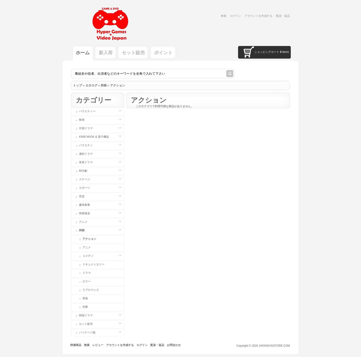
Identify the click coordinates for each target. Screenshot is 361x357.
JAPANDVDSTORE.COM (274, 345)
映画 (84, 119)
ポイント (163, 52)
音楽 (84, 196)
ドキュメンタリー (93, 264)
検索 (223, 15)
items (284, 52)
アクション (117, 85)
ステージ (87, 179)
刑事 (85, 306)
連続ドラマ (88, 153)
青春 (85, 298)
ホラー (86, 281)
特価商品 (75, 345)
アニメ (85, 221)
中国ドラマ (88, 128)
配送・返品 (283, 15)
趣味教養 (87, 204)
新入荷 (106, 52)
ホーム (83, 52)
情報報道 (87, 213)
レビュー (97, 345)
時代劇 (85, 170)
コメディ (90, 255)
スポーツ (87, 187)
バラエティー (89, 111)
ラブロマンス (90, 289)
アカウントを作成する (258, 15)
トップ (77, 85)
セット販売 (133, 52)
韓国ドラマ (88, 315)
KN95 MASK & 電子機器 (96, 136)
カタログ (91, 85)
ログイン (235, 15)
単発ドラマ (88, 162)
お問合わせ (174, 345)
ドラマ (86, 272)
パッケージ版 (89, 332)
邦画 (104, 85)
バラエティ (88, 145)
